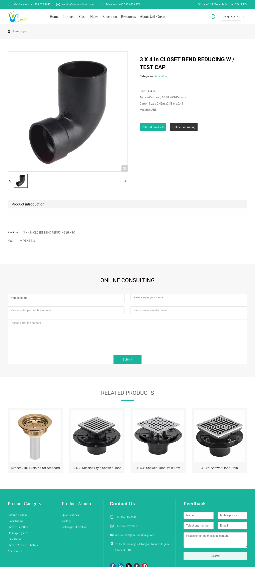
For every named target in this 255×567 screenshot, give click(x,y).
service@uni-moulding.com (77, 4)
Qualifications (70, 515)
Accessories (15, 551)
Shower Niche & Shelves (23, 545)
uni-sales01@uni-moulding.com (134, 535)
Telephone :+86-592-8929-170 (123, 4)
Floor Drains (15, 521)
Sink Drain (14, 539)
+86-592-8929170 (126, 526)
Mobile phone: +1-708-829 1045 (32, 4)
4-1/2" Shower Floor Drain (219, 468)
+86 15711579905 (126, 517)
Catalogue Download (74, 527)
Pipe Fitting (162, 76)
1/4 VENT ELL (26, 240)
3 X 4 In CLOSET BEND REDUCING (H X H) (49, 232)
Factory (66, 521)
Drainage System (18, 533)
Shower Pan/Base (18, 527)
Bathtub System (17, 515)
